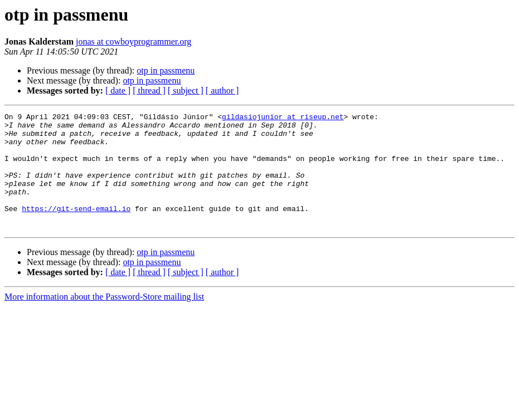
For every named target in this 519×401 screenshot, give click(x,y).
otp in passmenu (166, 70)
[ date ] (117, 90)
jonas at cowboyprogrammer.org (133, 41)
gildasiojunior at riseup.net (282, 118)
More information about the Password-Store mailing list (104, 320)
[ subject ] (185, 90)
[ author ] (222, 90)
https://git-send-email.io (76, 228)
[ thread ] (149, 90)
